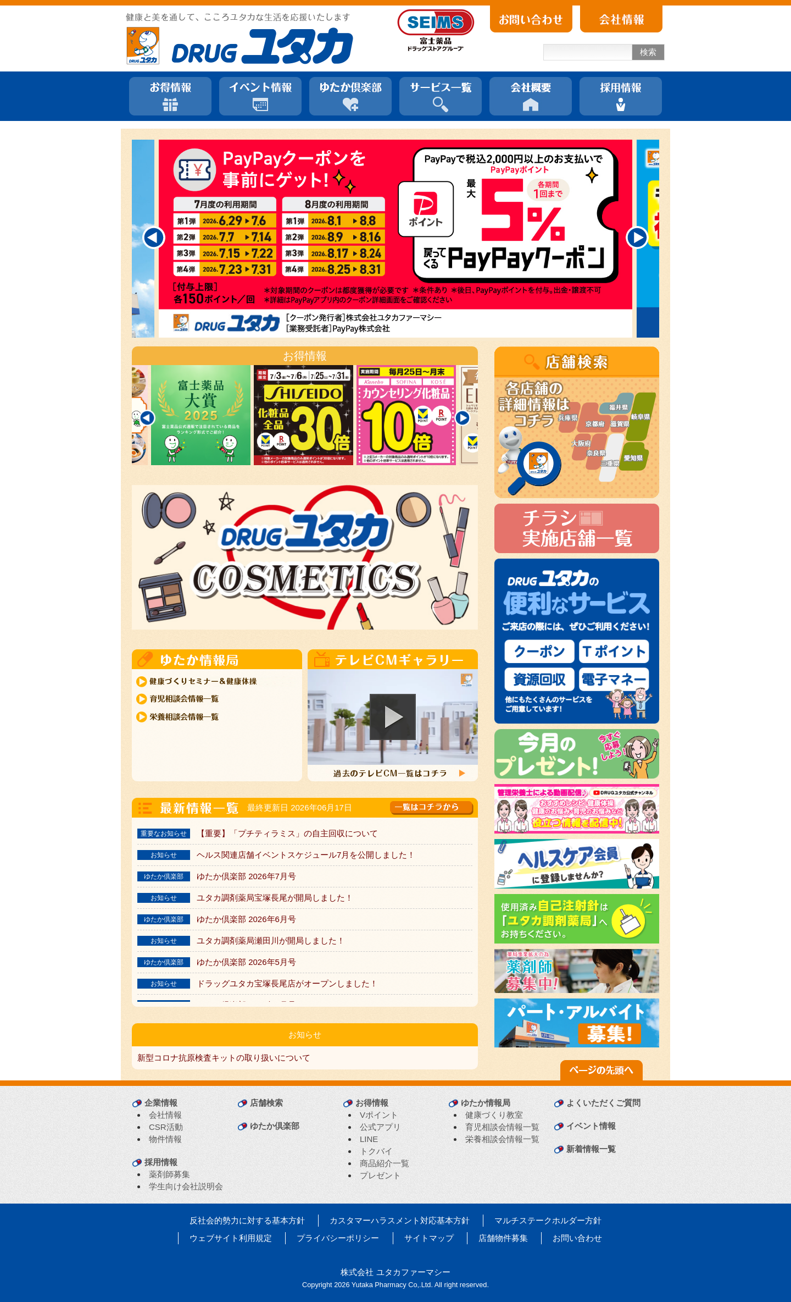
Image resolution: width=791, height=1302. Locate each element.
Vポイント (379, 1114)
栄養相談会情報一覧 (502, 1139)
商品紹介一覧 (384, 1163)
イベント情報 (591, 1125)
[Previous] (153, 237)
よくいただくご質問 (603, 1102)
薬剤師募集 (169, 1174)
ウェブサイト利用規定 (231, 1238)
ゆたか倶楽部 (274, 1125)
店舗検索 (266, 1102)
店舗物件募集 (503, 1238)
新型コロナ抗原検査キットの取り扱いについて (223, 1057)
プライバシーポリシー (338, 1238)
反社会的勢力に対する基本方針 (247, 1220)
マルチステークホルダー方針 (547, 1220)
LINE (369, 1139)
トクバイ (376, 1151)
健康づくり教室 (494, 1114)
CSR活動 (166, 1127)
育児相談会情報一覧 (502, 1127)
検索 (648, 52)
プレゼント (380, 1175)
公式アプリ (380, 1127)
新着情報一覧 (591, 1149)
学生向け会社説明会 (186, 1186)
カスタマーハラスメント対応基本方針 (400, 1220)
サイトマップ (429, 1238)
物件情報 (165, 1139)
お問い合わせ (577, 1238)
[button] (393, 717)
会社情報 (165, 1114)
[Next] (637, 237)
